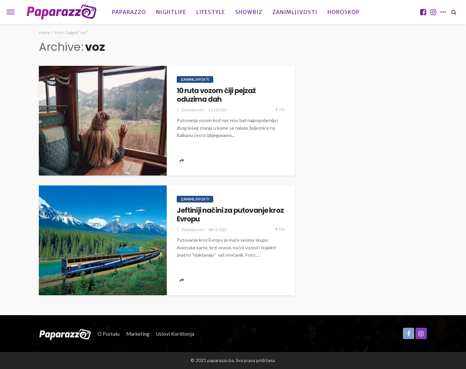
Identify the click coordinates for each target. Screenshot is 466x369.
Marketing (137, 334)
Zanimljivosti (295, 12)
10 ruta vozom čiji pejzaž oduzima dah (216, 95)
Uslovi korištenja (175, 334)
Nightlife (171, 12)
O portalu (109, 334)
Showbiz (248, 12)
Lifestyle (210, 12)
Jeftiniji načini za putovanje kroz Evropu (230, 215)
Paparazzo (129, 12)
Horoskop (343, 12)
